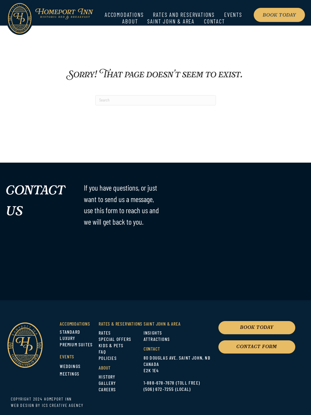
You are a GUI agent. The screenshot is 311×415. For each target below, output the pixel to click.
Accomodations (124, 15)
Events (233, 15)
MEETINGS (69, 374)
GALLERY (107, 383)
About (130, 22)
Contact (214, 22)
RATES (105, 333)
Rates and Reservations (184, 15)
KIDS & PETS (111, 346)
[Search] (155, 100)
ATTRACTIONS (157, 339)
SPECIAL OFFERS (115, 339)
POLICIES (108, 358)
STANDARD (70, 332)
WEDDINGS (70, 366)
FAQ (102, 352)
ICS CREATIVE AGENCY (62, 406)
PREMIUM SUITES (76, 345)
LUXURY (67, 338)
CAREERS (107, 390)
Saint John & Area (171, 22)
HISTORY (107, 377)
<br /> (246, 230)
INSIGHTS (153, 333)
